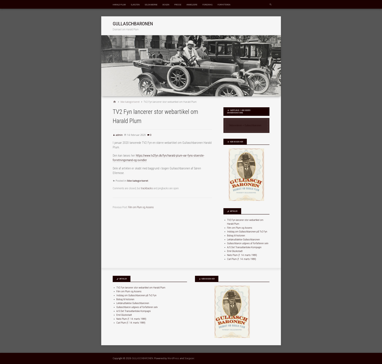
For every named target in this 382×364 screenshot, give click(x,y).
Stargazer (189, 358)
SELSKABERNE (151, 4)
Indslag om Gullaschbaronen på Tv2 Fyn (247, 231)
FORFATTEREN (224, 4)
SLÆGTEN (135, 4)
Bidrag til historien (236, 235)
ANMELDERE (191, 4)
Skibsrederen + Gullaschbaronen (245, 125)
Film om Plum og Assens (141, 207)
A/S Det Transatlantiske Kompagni (244, 247)
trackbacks (147, 188)
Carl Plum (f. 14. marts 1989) (241, 259)
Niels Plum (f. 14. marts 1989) (242, 255)
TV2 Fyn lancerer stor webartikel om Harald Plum (140, 287)
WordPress (173, 358)
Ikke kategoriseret (137, 180)
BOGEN (166, 4)
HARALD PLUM (119, 4)
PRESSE (177, 4)
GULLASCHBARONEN (133, 24)
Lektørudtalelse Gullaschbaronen (243, 239)
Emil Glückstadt (235, 251)
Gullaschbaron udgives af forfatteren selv (247, 243)
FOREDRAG (207, 4)
